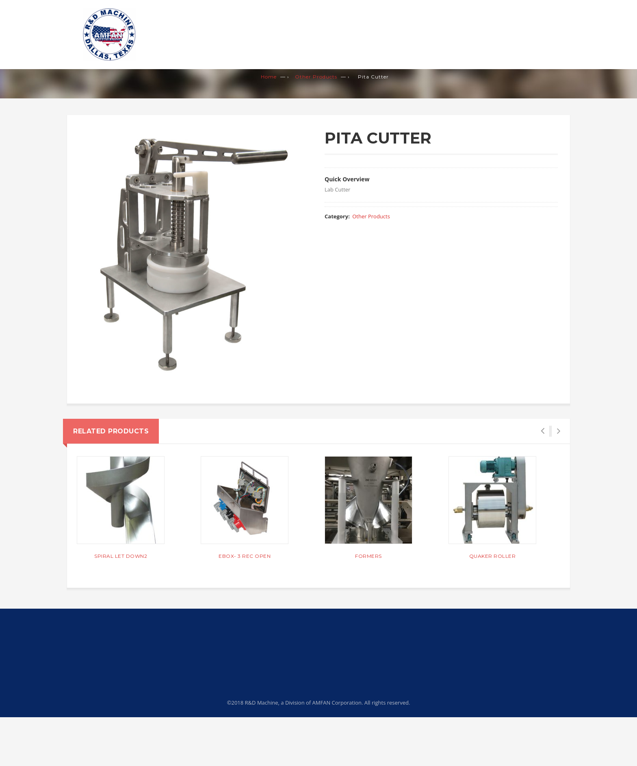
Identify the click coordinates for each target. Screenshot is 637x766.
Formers (368, 556)
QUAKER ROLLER (492, 556)
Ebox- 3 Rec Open (245, 556)
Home (269, 77)
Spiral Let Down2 (120, 556)
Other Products (316, 77)
